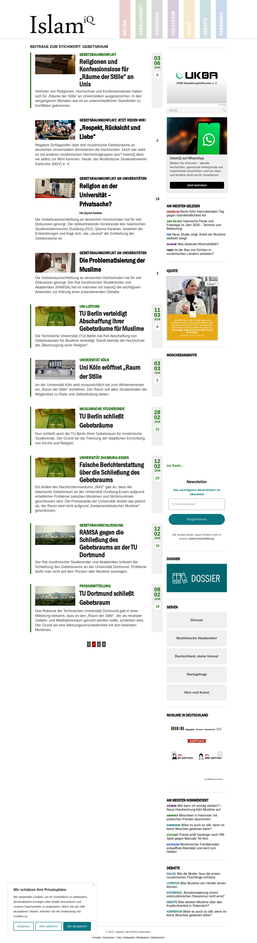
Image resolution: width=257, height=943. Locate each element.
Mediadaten (143, 937)
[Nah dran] (94, 885)
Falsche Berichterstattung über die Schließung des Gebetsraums (111, 472)
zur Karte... (175, 465)
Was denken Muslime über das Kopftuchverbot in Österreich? (194, 903)
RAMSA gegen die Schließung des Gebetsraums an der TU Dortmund (108, 543)
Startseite (157, 19)
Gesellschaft (141, 19)
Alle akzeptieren (77, 926)
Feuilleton (173, 19)
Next (219, 753)
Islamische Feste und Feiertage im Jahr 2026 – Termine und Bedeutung (194, 224)
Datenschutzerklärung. (202, 538)
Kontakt (97, 937)
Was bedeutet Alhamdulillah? (193, 244)
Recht (189, 19)
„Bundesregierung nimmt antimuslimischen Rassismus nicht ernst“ (196, 894)
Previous (173, 753)
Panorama (221, 19)
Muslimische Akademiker (196, 638)
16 (157, 606)
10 (157, 546)
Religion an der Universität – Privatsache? (98, 195)
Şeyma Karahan (93, 213)
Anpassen (23, 926)
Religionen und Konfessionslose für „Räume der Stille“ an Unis (106, 73)
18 (157, 199)
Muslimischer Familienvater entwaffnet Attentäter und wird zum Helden (193, 848)
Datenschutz (158, 937)
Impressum (108, 937)
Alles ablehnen (48, 926)
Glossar (196, 620)
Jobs (118, 937)
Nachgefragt (197, 674)
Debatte (205, 19)
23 (157, 429)
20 (157, 478)
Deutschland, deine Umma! (197, 656)
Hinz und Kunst (196, 692)
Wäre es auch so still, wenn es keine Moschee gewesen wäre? (196, 913)
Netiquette (129, 937)
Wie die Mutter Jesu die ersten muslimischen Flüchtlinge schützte (193, 875)
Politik (125, 19)
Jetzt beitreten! (197, 185)
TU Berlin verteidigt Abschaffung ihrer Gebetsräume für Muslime (111, 321)
